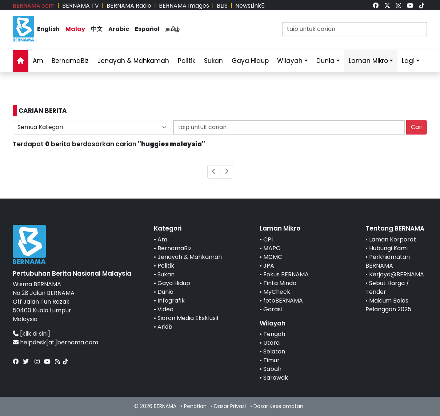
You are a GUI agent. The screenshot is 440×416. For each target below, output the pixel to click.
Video (165, 309)
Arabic (118, 29)
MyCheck (276, 292)
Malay (75, 29)
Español (147, 29)
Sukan (213, 60)
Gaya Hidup (250, 60)
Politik (186, 60)
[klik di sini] (35, 333)
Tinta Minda (279, 283)
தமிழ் (172, 29)
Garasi (272, 309)
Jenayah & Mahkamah (133, 60)
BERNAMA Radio (129, 5)
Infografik (171, 300)
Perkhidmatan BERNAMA (387, 261)
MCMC (272, 257)
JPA (268, 265)
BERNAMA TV (80, 5)
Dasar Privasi (230, 406)
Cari (417, 127)
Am (38, 60)
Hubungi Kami (388, 248)
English (48, 29)
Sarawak (275, 377)
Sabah (272, 369)
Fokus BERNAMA (286, 274)
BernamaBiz (70, 60)
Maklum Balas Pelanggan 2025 (388, 304)
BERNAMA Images (184, 5)
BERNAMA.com (34, 5)
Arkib (164, 327)
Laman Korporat (392, 239)
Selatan (274, 351)
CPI (268, 239)
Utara (271, 343)
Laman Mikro (368, 60)
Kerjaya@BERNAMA (396, 274)
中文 (97, 29)
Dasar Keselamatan (278, 406)
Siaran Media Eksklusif (188, 318)
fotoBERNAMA (283, 300)
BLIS (222, 5)
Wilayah (290, 60)
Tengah (274, 334)
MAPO (272, 248)
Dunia (325, 60)
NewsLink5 (250, 5)
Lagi (408, 60)
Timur (271, 360)
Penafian (195, 406)
